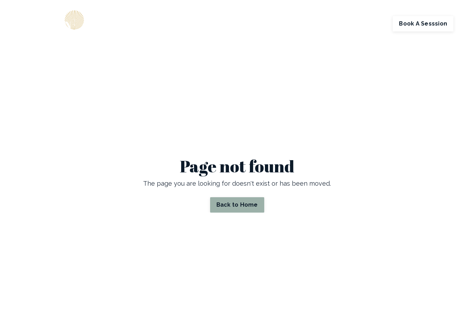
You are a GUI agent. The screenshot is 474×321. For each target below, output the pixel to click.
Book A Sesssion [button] (423, 23)
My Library (340, 23)
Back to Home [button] (237, 204)
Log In (376, 23)
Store (309, 23)
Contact (275, 23)
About (247, 23)
